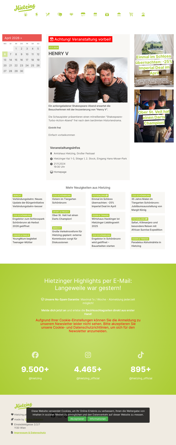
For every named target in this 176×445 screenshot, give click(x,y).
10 (27, 54)
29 (16, 71)
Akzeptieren (77, 418)
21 (10, 65)
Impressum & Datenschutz (30, 432)
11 (33, 54)
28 (10, 71)
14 (10, 59)
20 (5, 65)
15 (16, 59)
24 (26, 65)
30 (21, 71)
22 (16, 65)
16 (21, 59)
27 (4, 71)
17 (27, 59)
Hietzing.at (25, 8)
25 (32, 65)
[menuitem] (88, 15)
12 (38, 54)
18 (32, 59)
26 (38, 65)
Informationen (98, 418)
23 (21, 65)
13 (5, 59)
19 (38, 59)
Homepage (60, 171)
